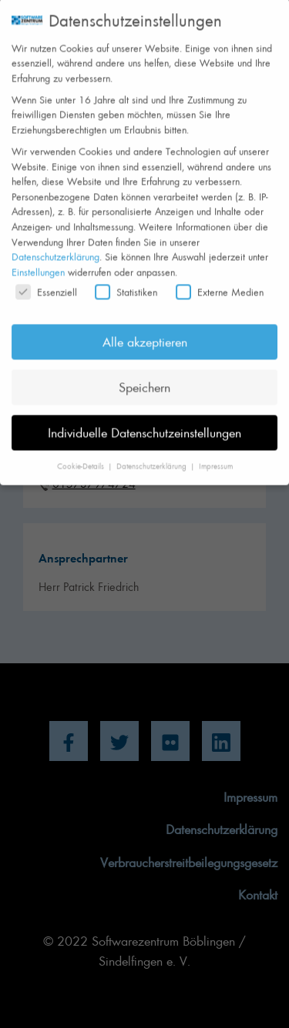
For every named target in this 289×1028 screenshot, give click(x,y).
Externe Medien (220, 279)
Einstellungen (38, 259)
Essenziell (46, 279)
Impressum (216, 453)
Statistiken (126, 279)
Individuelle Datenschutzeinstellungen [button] (144, 419)
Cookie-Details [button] (81, 453)
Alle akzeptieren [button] (144, 328)
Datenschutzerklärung (55, 243)
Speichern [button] (144, 374)
